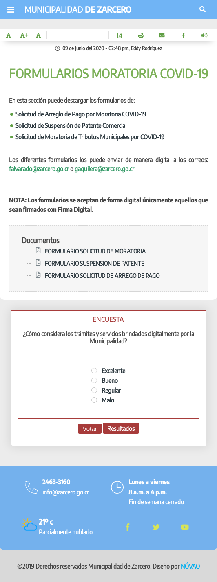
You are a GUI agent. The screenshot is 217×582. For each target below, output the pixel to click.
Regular (106, 390)
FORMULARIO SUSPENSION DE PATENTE (94, 263)
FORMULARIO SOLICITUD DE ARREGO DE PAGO (102, 275)
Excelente (108, 370)
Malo (102, 400)
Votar (89, 428)
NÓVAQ (190, 566)
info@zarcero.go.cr (65, 492)
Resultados (121, 428)
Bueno (104, 380)
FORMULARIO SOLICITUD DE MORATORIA (95, 251)
